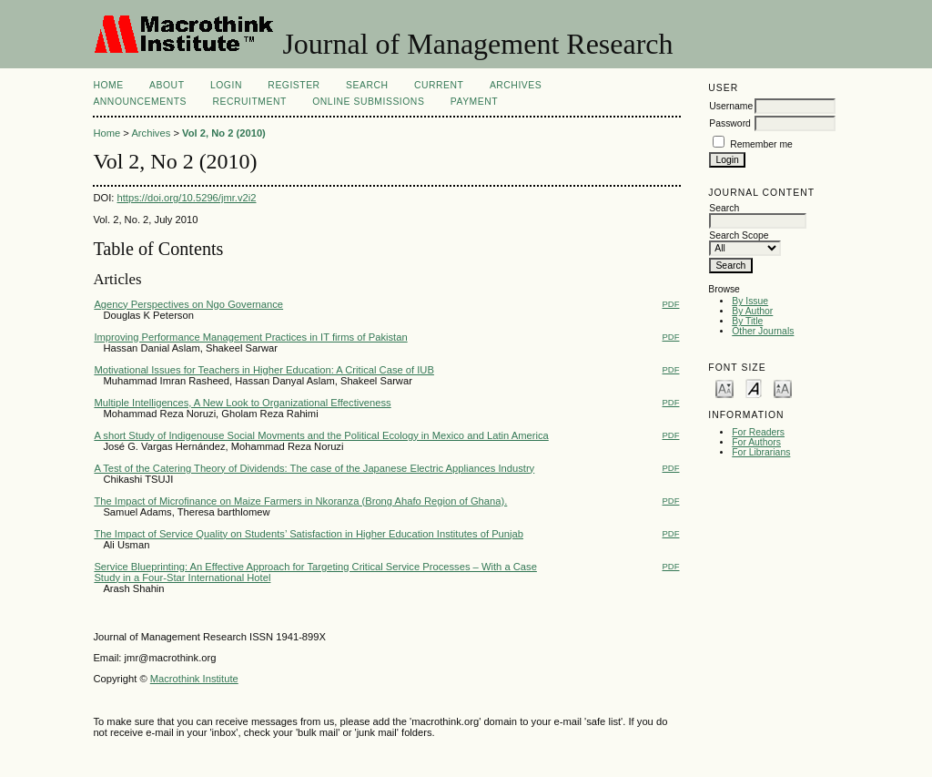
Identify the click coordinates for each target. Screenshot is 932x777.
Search (367, 85)
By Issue (750, 301)
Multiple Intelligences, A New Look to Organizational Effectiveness (242, 402)
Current (438, 85)
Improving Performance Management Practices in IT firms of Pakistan (250, 337)
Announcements (140, 102)
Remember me (761, 144)
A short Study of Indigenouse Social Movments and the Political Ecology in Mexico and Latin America (321, 435)
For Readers (758, 432)
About (166, 85)
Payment (474, 102)
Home (108, 85)
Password (730, 123)
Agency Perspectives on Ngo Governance (188, 304)
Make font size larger (783, 387)
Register (293, 85)
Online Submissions (368, 102)
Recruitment (249, 102)
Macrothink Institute (194, 678)
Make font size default (754, 387)
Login (226, 85)
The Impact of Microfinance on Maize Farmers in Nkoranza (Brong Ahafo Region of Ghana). (300, 501)
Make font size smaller (724, 387)
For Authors (756, 442)
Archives (516, 85)
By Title (747, 321)
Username (731, 106)
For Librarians (761, 452)
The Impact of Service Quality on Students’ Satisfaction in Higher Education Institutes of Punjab (308, 533)
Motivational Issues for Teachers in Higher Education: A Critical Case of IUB (264, 369)
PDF (671, 304)
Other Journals (763, 331)
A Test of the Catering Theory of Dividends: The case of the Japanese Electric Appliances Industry (314, 468)
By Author (752, 311)
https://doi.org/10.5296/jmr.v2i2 (187, 197)
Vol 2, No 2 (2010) (224, 133)
